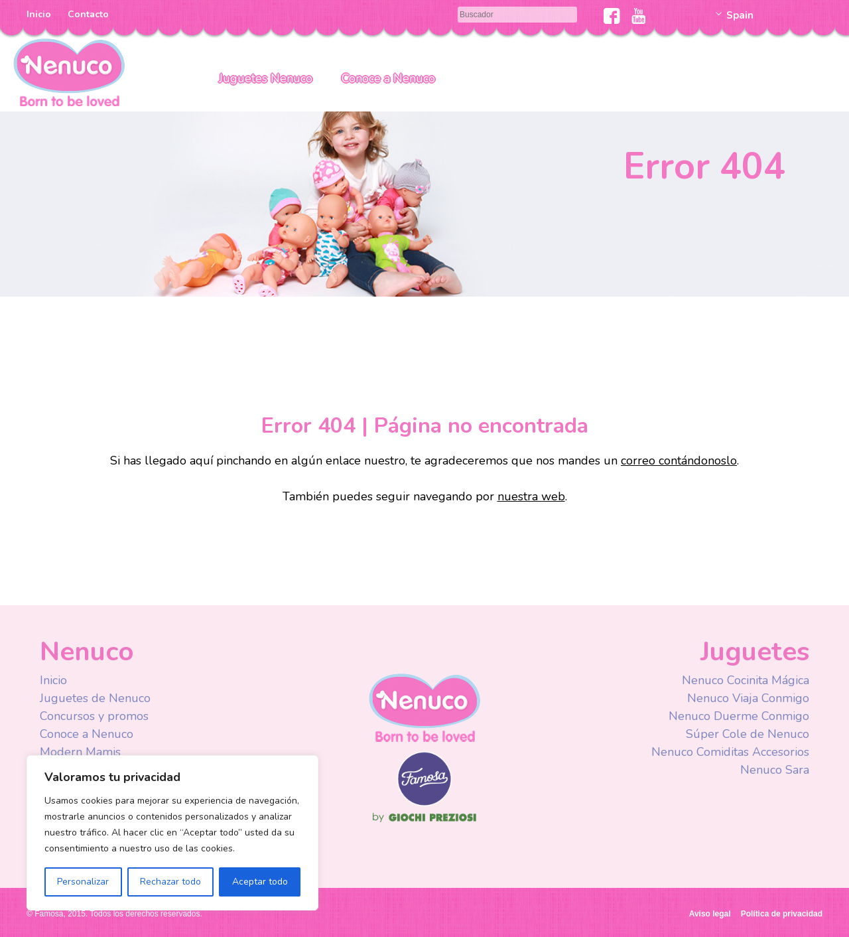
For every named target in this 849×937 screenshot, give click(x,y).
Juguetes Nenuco (265, 78)
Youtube (638, 16)
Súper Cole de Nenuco (747, 734)
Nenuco (69, 71)
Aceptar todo (260, 881)
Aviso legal (710, 913)
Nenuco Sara (774, 770)
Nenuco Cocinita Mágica (745, 680)
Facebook (612, 16)
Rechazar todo (170, 881)
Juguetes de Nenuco (95, 698)
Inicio (39, 14)
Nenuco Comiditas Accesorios (730, 752)
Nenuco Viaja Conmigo (748, 698)
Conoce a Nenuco (388, 78)
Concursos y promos (94, 716)
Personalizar (83, 881)
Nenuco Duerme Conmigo (739, 716)
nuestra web (531, 496)
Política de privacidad (781, 913)
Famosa (424, 803)
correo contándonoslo (679, 460)
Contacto (88, 14)
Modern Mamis (80, 752)
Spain (739, 15)
